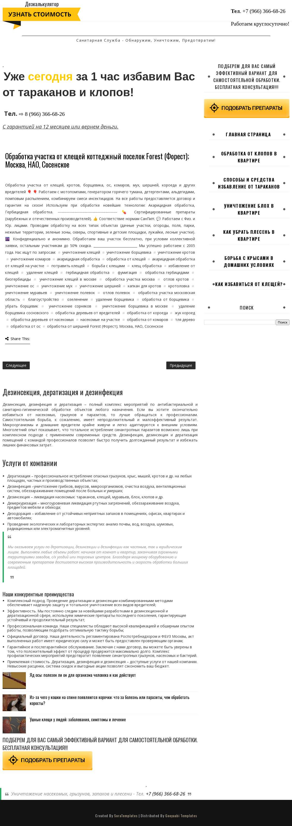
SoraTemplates (126, 815)
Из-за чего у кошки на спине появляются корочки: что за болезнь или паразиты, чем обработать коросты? (109, 700)
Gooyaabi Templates (181, 815)
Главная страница (248, 134)
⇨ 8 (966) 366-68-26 (42, 114)
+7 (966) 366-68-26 (264, 11)
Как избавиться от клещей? (249, 284)
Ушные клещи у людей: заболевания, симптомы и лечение (78, 719)
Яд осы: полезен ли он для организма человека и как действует (83, 675)
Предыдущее (181, 365)
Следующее (16, 365)
